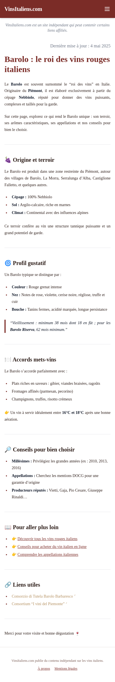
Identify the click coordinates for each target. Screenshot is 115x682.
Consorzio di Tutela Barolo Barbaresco (42, 596)
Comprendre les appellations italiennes (47, 554)
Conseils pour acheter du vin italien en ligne (51, 547)
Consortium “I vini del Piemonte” (38, 604)
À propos (44, 669)
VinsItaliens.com (23, 9)
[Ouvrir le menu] (107, 9)
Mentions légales (66, 669)
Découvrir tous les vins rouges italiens (47, 539)
